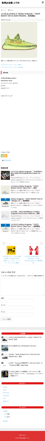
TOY (4, 398)
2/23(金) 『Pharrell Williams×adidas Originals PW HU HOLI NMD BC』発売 (25, 212)
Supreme (6, 395)
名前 (3, 298)
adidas (5, 387)
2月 (5, 414)
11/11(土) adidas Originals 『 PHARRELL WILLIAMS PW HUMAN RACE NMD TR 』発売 (27, 173)
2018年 (5, 411)
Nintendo (6, 393)
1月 (5, 417)
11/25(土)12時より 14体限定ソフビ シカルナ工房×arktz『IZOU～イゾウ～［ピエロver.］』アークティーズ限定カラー (26, 373)
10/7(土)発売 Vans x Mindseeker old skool (22, 346)
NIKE (4, 390)
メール (3, 305)
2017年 (5, 421)
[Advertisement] (16, 109)
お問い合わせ (22, 435)
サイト (3, 312)
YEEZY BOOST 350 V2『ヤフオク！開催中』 (11, 64)
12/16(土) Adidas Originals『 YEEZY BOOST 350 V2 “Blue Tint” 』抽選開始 (25, 225)
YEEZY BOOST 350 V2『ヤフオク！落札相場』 (12, 67)
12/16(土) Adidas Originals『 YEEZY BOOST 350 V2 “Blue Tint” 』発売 (25, 187)
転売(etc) (6, 401)
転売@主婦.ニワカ (10, 2)
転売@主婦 (7, 160)
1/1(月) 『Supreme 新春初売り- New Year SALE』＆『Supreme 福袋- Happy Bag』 (25, 364)
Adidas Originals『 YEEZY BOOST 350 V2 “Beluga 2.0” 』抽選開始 (26, 200)
